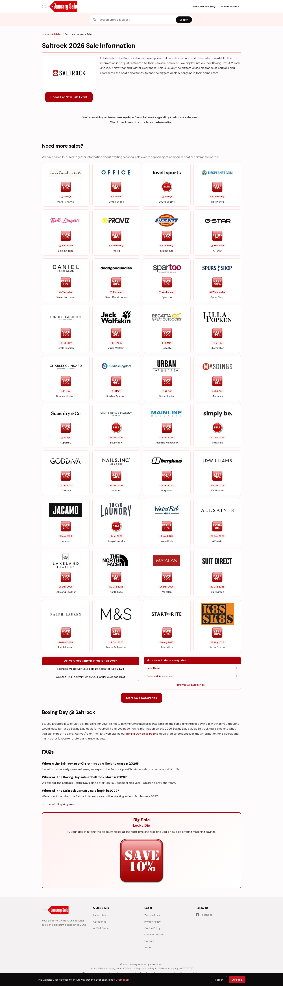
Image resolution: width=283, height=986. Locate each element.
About (148, 947)
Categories (99, 921)
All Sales (57, 34)
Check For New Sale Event (69, 97)
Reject (219, 979)
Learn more (123, 979)
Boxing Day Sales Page (141, 734)
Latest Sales (100, 915)
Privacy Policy (152, 921)
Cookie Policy (152, 928)
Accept (237, 979)
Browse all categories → (192, 684)
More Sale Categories (141, 698)
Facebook (204, 915)
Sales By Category (203, 6)
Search (183, 19)
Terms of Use (152, 915)
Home (45, 34)
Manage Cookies (154, 934)
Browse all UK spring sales (58, 804)
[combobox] (136, 19)
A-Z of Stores (101, 928)
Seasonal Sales (229, 6)
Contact (149, 941)
